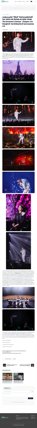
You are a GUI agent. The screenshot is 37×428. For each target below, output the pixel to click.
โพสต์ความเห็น (30, 398)
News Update (20, 1)
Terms (20, 424)
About (24, 1)
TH (31, 1)
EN (32, 1)
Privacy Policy (17, 424)
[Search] (35, 1)
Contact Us (27, 1)
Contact (23, 424)
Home (16, 1)
